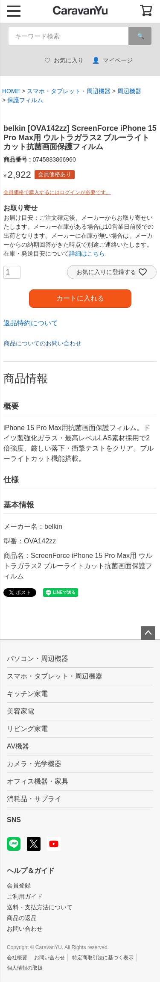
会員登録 (19, 885)
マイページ (112, 60)
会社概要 (17, 958)
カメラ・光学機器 (34, 763)
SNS (14, 819)
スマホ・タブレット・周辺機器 (69, 91)
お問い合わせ (25, 928)
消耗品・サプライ (34, 798)
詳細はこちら (87, 253)
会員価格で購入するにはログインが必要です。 (57, 192)
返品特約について (30, 323)
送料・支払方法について (40, 907)
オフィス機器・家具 (37, 781)
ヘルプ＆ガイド (31, 870)
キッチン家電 (27, 693)
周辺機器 (129, 91)
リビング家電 (27, 728)
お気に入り (64, 60)
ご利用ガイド (25, 896)
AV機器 (18, 746)
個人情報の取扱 (25, 968)
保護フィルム (25, 100)
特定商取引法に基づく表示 (103, 958)
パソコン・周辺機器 (37, 658)
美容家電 (20, 711)
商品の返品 (22, 917)
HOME (11, 91)
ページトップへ (148, 633)
